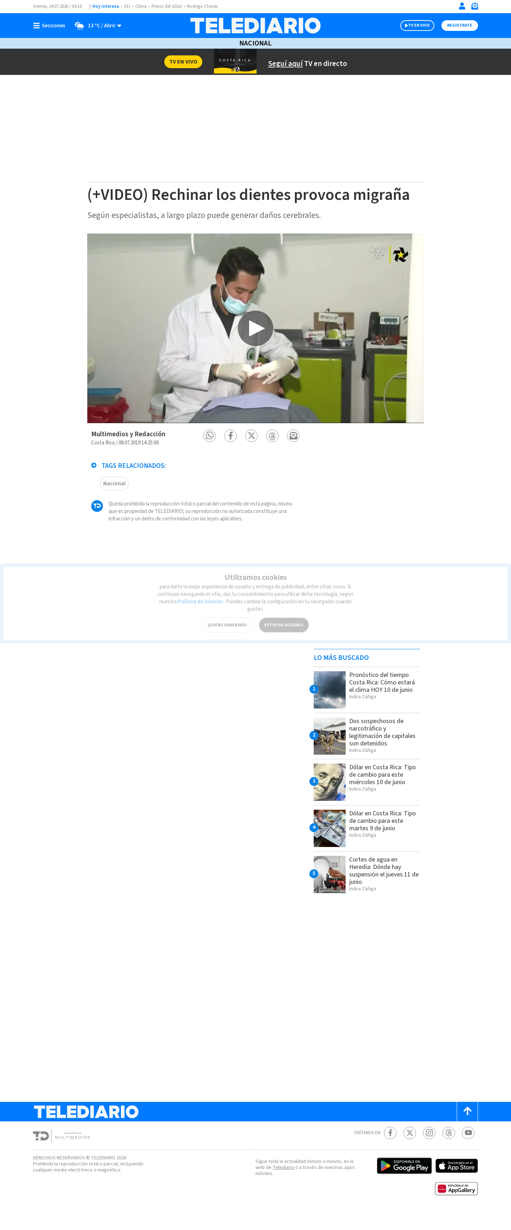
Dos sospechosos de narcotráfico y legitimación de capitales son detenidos (384, 750)
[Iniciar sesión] (462, 6)
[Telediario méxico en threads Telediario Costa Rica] (449, 1150)
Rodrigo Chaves (206, 6)
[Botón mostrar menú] (50, 25)
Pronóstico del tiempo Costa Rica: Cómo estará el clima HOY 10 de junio (382, 703)
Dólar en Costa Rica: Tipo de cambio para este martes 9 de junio (380, 838)
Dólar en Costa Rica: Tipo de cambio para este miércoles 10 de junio (378, 796)
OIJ (127, 6)
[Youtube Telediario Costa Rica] (468, 1150)
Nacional (255, 43)
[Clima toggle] (96, 25)
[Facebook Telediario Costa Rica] (390, 1150)
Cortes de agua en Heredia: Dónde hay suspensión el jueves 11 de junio (383, 888)
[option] (255, 346)
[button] (209, 453)
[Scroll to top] (467, 1129)
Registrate (459, 25)
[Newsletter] (474, 8)
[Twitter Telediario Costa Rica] (409, 1150)
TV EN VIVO (419, 25)
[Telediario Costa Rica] (255, 25)
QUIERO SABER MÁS (227, 616)
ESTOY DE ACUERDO (283, 616)
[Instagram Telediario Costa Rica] (429, 1150)
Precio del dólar (169, 6)
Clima (141, 6)
